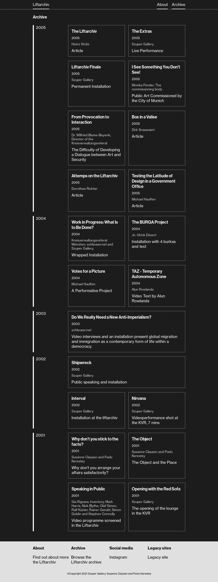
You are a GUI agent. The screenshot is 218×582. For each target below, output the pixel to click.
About (162, 4)
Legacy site (158, 557)
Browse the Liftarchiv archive (86, 560)
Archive (178, 4)
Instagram (118, 557)
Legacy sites (159, 548)
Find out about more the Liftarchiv (51, 560)
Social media (121, 548)
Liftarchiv (41, 4)
